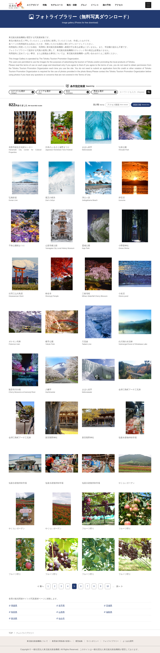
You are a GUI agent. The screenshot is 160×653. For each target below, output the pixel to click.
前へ (40, 586)
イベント (95, 5)
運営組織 (78, 641)
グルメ (84, 5)
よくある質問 (128, 641)
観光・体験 (72, 5)
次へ (119, 586)
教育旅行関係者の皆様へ (61, 641)
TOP (11, 633)
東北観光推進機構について (37, 641)
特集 (45, 5)
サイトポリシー (92, 641)
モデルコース (57, 5)
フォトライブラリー (111, 641)
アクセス (119, 5)
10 (108, 586)
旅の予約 (107, 5)
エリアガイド (33, 5)
